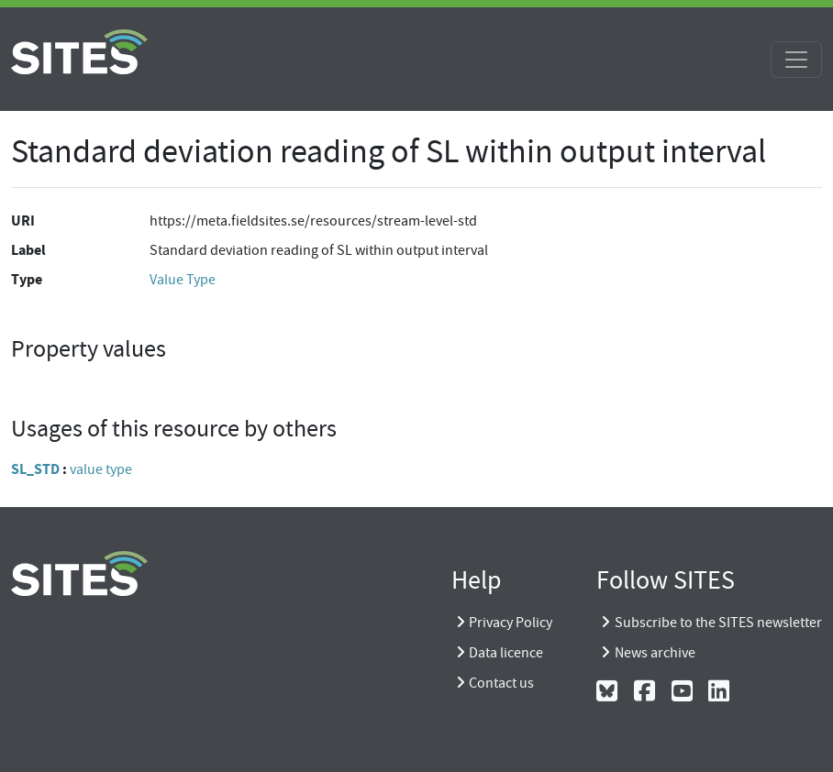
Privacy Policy (510, 622)
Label (28, 249)
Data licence (506, 653)
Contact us (501, 683)
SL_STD (35, 469)
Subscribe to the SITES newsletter (718, 622)
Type (26, 279)
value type (101, 469)
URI (23, 220)
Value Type (183, 279)
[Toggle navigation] (796, 59)
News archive (655, 653)
